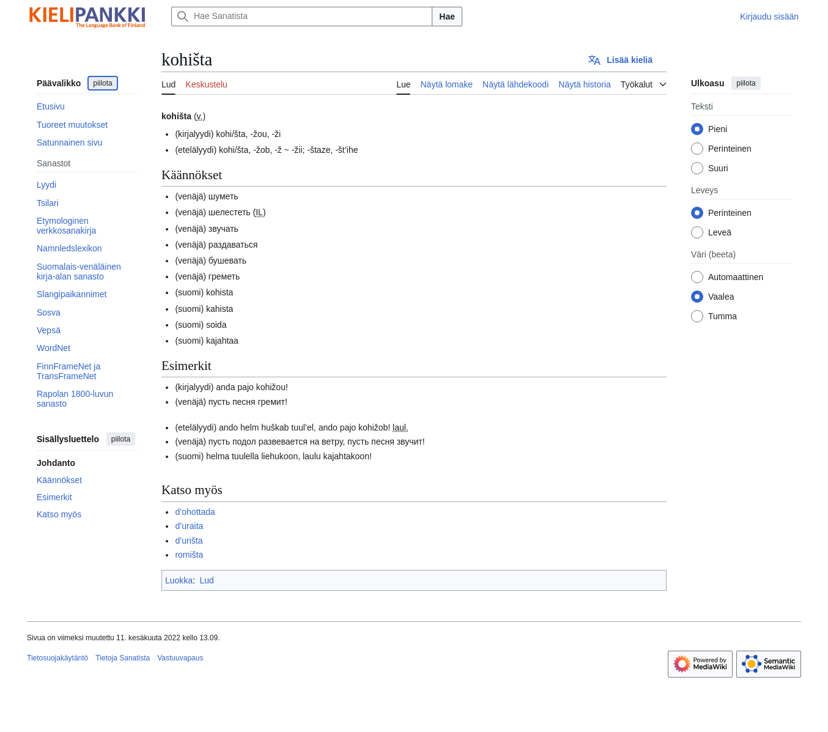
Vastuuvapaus (180, 658)
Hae (447, 16)
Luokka (179, 580)
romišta (189, 555)
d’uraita (189, 526)
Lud (206, 580)
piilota (102, 83)
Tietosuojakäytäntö (57, 658)
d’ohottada (195, 512)
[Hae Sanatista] (301, 16)
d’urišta (188, 540)
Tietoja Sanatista (122, 658)
